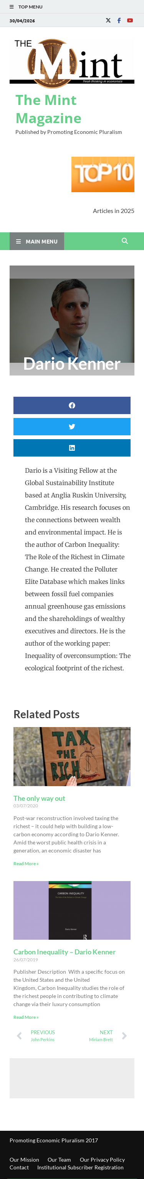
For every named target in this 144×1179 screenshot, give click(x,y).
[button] (72, 405)
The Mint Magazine (48, 108)
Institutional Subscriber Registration (80, 1167)
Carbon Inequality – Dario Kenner (64, 951)
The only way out (39, 798)
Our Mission (24, 1159)
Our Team (59, 1159)
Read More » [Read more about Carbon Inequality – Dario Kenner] (26, 1017)
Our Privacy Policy (102, 1159)
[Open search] (125, 241)
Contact (19, 1167)
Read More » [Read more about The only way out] (26, 863)
